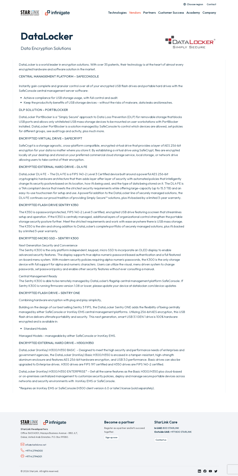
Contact (211, 4)
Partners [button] (149, 12)
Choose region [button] (193, 4)
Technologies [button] (117, 12)
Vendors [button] (135, 12)
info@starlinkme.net (35, 444)
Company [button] (209, 12)
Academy (193, 12)
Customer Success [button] (171, 12)
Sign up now (111, 437)
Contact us (161, 439)
